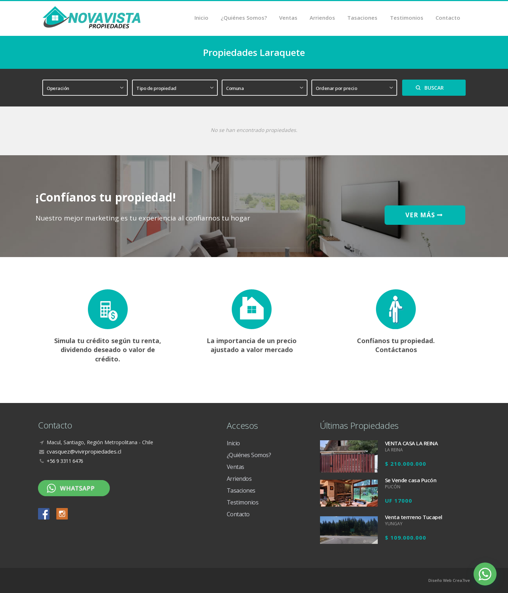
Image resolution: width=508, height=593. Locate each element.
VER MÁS (425, 215)
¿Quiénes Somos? (244, 18)
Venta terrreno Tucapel (413, 517)
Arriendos (322, 18)
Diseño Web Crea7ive (449, 580)
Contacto (448, 18)
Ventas (288, 18)
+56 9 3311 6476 (65, 460)
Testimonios (406, 18)
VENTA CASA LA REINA (411, 443)
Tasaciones (363, 18)
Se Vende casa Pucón (411, 480)
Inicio (202, 18)
